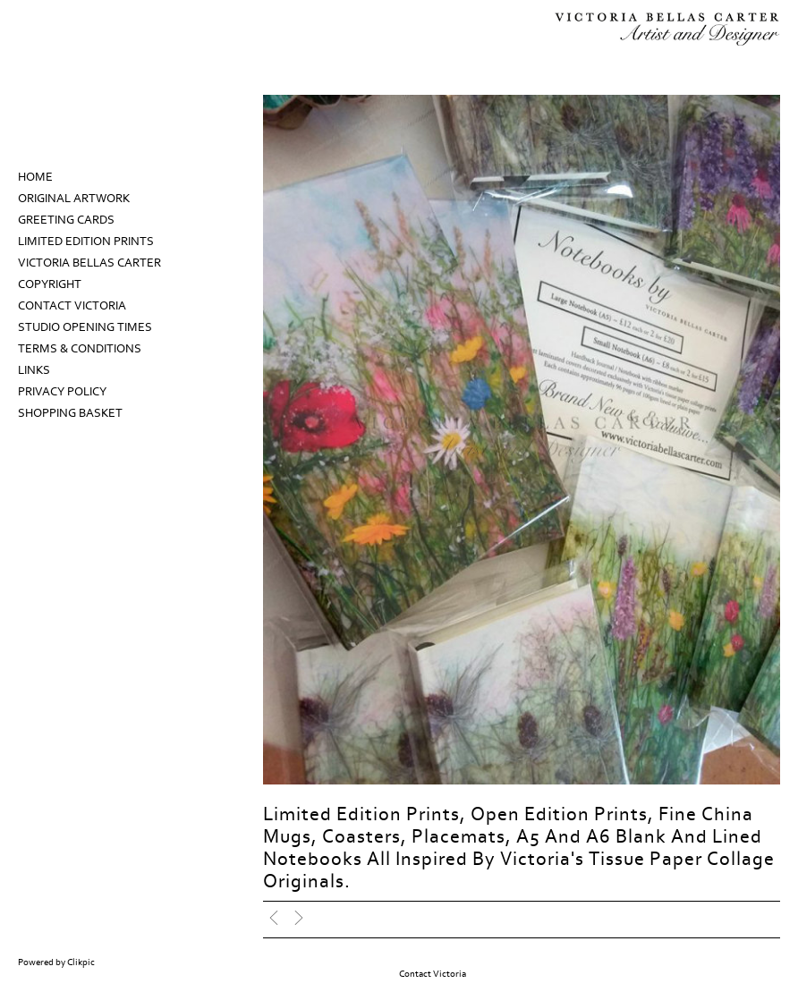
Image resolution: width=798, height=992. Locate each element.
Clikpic (81, 962)
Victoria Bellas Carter (89, 263)
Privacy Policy (62, 392)
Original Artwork (74, 198)
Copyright (49, 284)
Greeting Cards (66, 220)
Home (35, 177)
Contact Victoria (72, 306)
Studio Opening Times (85, 327)
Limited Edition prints (86, 241)
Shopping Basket (70, 413)
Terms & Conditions (79, 349)
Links (34, 370)
